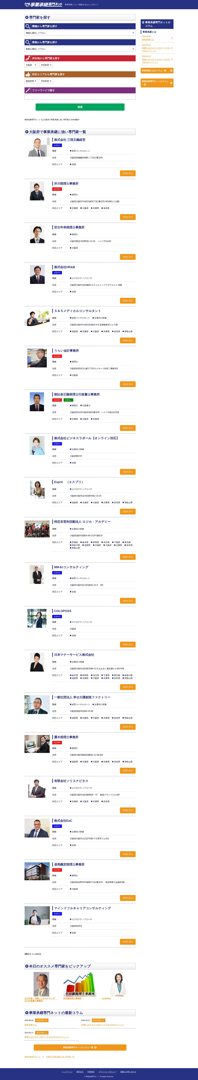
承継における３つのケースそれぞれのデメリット (46, 1037)
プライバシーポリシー (107, 1072)
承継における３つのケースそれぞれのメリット (102, 1025)
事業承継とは (41, 1020)
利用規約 (91, 1072)
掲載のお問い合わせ (128, 1072)
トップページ (67, 1072)
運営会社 (79, 1072)
